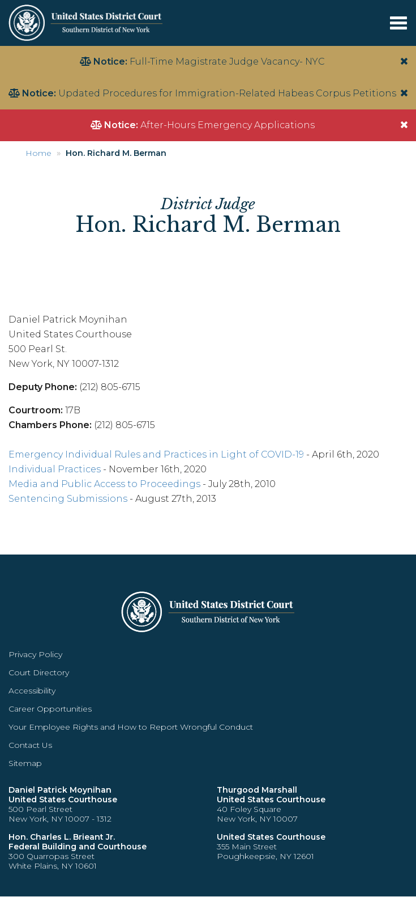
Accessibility (31, 691)
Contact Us (30, 745)
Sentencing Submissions (67, 498)
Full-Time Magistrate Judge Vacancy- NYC (227, 61)
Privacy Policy (35, 654)
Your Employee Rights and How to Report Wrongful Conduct (130, 727)
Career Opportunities (50, 709)
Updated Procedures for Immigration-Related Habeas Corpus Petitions (227, 93)
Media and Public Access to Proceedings (104, 484)
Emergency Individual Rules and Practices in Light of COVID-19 (156, 454)
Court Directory (38, 672)
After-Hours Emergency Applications (227, 125)
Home (38, 153)
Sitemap (25, 763)
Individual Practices (54, 469)
